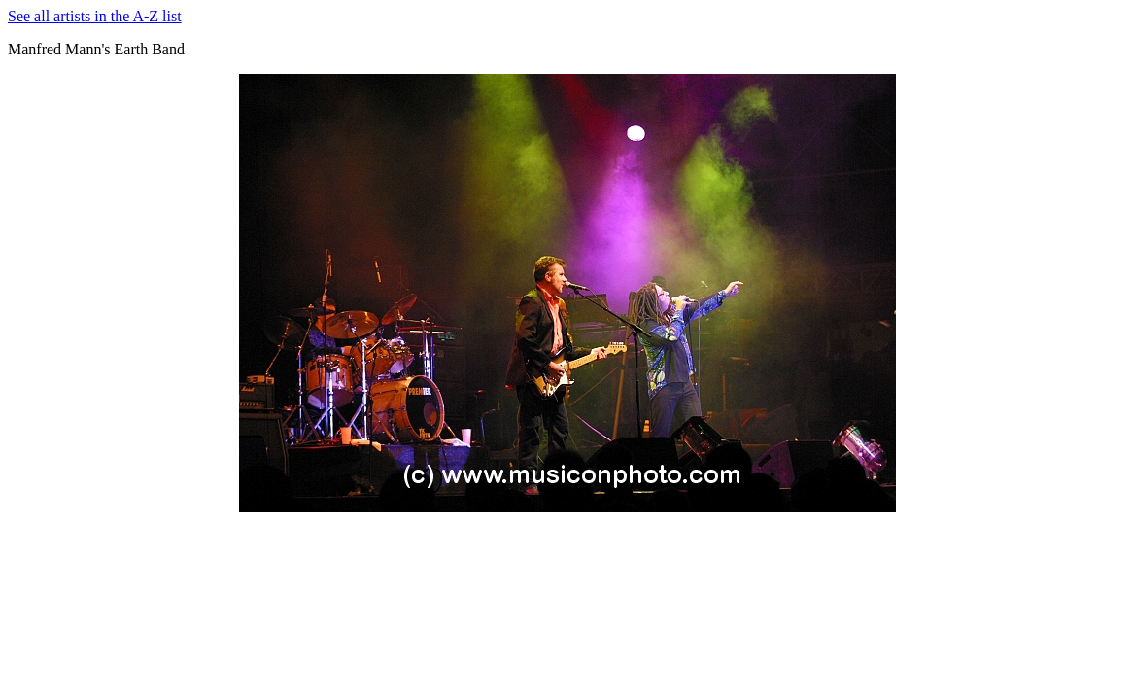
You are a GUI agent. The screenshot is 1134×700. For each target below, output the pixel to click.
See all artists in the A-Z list (95, 16)
